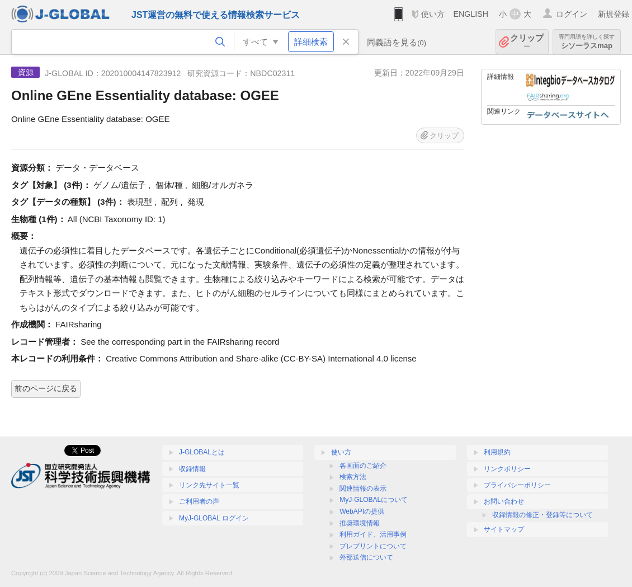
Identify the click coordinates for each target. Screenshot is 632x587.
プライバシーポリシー (517, 485)
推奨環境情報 (359, 523)
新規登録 (613, 14)
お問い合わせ (504, 501)
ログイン (571, 14)
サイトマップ (504, 529)
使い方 (433, 14)
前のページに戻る (46, 388)
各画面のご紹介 (362, 465)
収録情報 (192, 469)
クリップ (527, 41)
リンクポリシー (507, 469)
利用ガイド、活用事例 (373, 534)
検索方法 (352, 477)
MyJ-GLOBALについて (373, 500)
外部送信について (366, 557)
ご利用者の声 (199, 501)
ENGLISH (470, 14)
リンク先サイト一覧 (209, 485)
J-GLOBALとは (202, 452)
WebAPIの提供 (361, 511)
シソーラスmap (587, 42)
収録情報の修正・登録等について (542, 515)
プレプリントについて (373, 546)
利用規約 (497, 452)
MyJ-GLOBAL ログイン (214, 518)
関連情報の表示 (362, 488)
